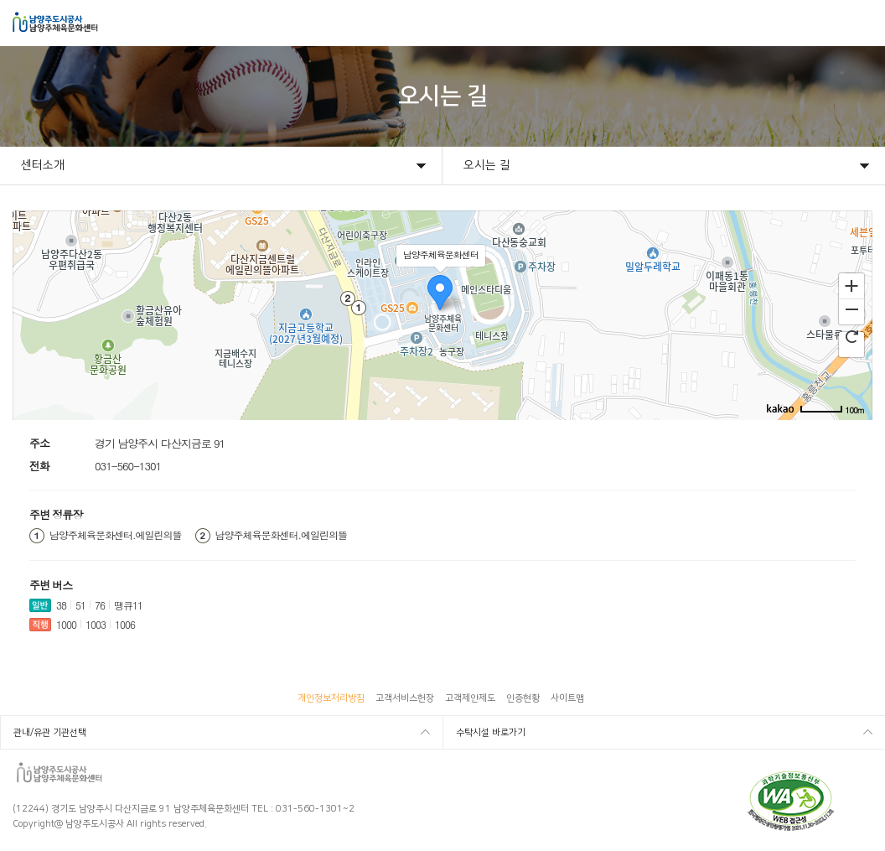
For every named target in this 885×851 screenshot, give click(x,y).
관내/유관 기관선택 (49, 733)
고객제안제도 (470, 698)
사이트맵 (567, 698)
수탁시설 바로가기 (490, 733)
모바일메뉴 (861, 23)
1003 (95, 624)
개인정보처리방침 (331, 698)
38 (61, 605)
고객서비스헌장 (404, 698)
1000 (66, 624)
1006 (125, 624)
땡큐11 (128, 605)
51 (80, 605)
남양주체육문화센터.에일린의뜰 (115, 535)
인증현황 (523, 698)
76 (100, 605)
